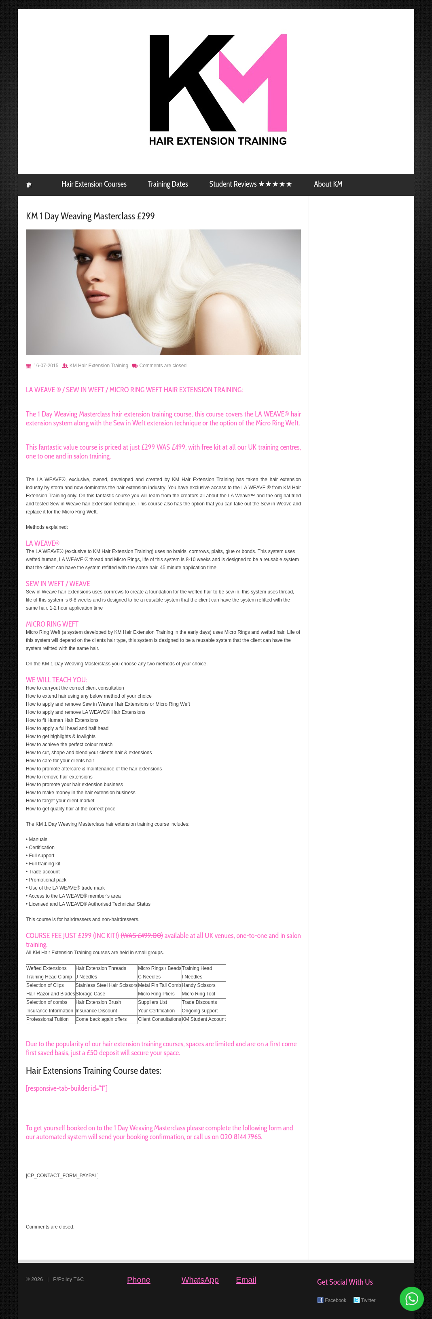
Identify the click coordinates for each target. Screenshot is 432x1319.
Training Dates (168, 184)
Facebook (331, 1300)
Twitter (364, 1300)
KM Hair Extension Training (29, 185)
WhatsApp (200, 1279)
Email (246, 1279)
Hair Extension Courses (94, 184)
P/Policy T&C (68, 1279)
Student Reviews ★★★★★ (251, 184)
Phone (138, 1279)
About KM (328, 184)
